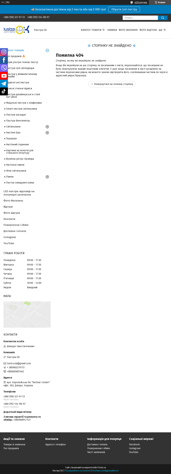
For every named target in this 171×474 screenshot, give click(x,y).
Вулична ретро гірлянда (20, 158)
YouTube (8, 243)
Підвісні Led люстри (17, 82)
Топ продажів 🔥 (15, 56)
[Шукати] (163, 18)
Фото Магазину (13, 200)
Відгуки (8, 206)
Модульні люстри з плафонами (24, 102)
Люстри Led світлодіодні (20, 68)
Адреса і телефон (55, 444)
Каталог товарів (91, 30)
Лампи (9, 176)
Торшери (11, 138)
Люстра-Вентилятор (18, 120)
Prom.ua (102, 467)
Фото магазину (128, 30)
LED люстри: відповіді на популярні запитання (19, 193)
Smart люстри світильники (21, 108)
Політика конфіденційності (105, 470)
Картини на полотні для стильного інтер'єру (19, 151)
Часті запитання (96, 452)
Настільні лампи (15, 164)
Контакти (9, 219)
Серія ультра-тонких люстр (22, 62)
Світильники (13, 126)
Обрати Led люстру (124, 9)
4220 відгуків (141, 2)
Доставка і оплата (14, 231)
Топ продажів (11, 448)
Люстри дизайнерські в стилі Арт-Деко (23, 95)
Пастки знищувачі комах (20, 182)
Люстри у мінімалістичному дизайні (21, 75)
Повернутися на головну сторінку (113, 84)
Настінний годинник (17, 144)
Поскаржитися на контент (77, 470)
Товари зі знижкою (14, 444)
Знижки (112, 30)
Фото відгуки (148, 30)
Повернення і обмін (16, 224)
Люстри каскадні (16, 114)
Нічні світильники (16, 170)
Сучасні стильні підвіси (19, 88)
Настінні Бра (13, 132)
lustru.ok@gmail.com (19, 363)
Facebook (134, 444)
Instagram (9, 237)
